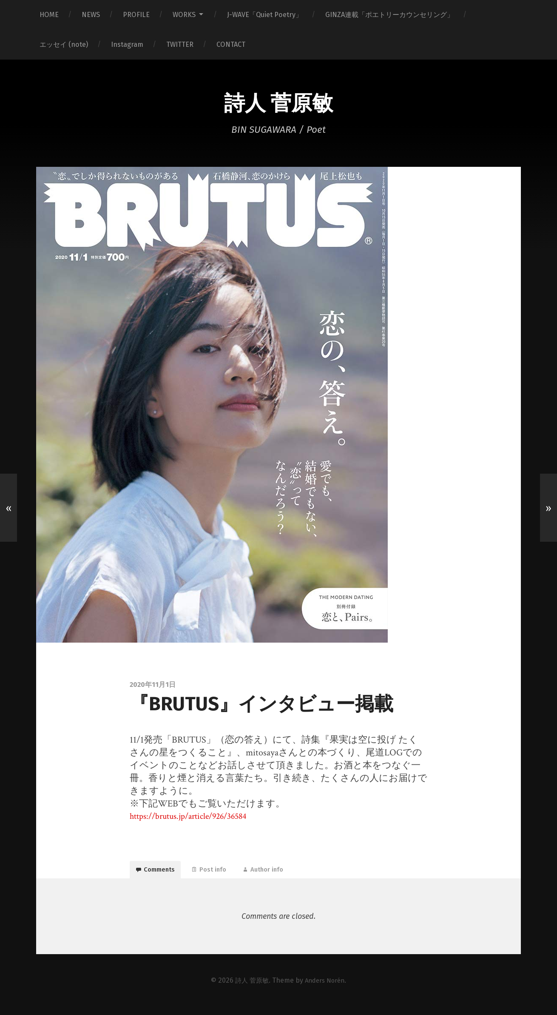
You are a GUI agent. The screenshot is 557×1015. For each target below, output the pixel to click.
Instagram (127, 44)
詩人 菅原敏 (278, 102)
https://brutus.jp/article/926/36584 (194, 818)
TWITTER (179, 44)
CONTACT (230, 44)
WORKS (184, 15)
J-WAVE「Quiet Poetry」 (264, 15)
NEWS (91, 15)
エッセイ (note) (64, 44)
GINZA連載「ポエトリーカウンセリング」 (389, 15)
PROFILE (136, 15)
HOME (49, 15)
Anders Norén (326, 988)
